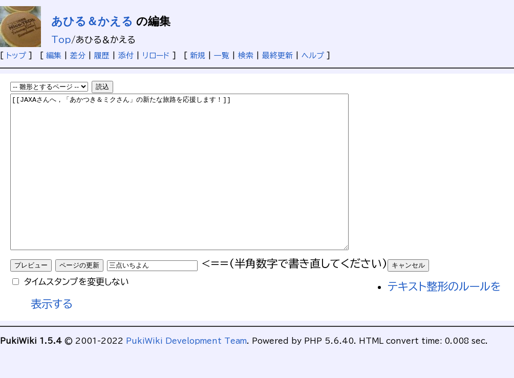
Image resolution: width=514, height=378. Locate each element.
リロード (156, 55)
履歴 (102, 55)
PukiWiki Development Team (186, 371)
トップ (16, 55)
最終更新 (277, 55)
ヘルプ (313, 55)
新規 (197, 55)
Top (61, 39)
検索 (245, 55)
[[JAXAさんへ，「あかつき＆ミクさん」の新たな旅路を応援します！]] (200, 187)
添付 (126, 55)
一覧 (221, 55)
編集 (53, 55)
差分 (77, 55)
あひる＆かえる (92, 21)
